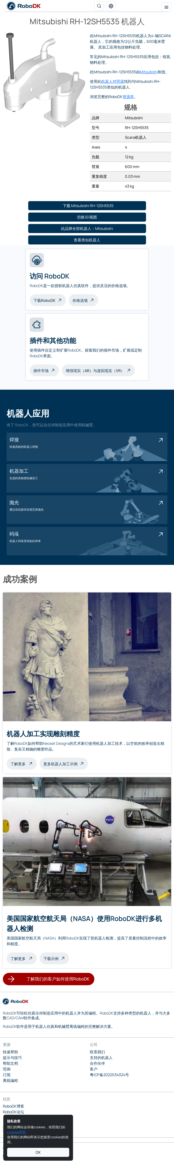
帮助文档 (10, 1063)
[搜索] (99, 6)
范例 (6, 1069)
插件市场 (41, 370)
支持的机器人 (101, 1057)
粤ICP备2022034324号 (109, 1074)
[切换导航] (166, 7)
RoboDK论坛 (13, 1111)
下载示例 (51, 958)
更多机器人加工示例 (60, 763)
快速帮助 (10, 1052)
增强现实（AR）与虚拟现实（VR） (95, 370)
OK (38, 1152)
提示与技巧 (12, 1057)
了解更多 (23, 763)
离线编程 (10, 1080)
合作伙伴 (97, 1063)
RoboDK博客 (13, 1106)
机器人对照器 (112, 81)
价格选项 (80, 300)
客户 (93, 1069)
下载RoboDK (44, 300)
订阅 (6, 1074)
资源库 (128, 96)
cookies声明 (16, 1132)
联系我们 (97, 1052)
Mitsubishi (149, 72)
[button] (111, 6)
